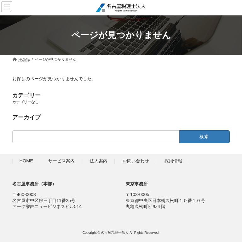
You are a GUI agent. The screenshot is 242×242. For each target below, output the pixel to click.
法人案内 (98, 160)
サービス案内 (61, 160)
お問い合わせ (136, 160)
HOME (26, 160)
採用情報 (173, 160)
